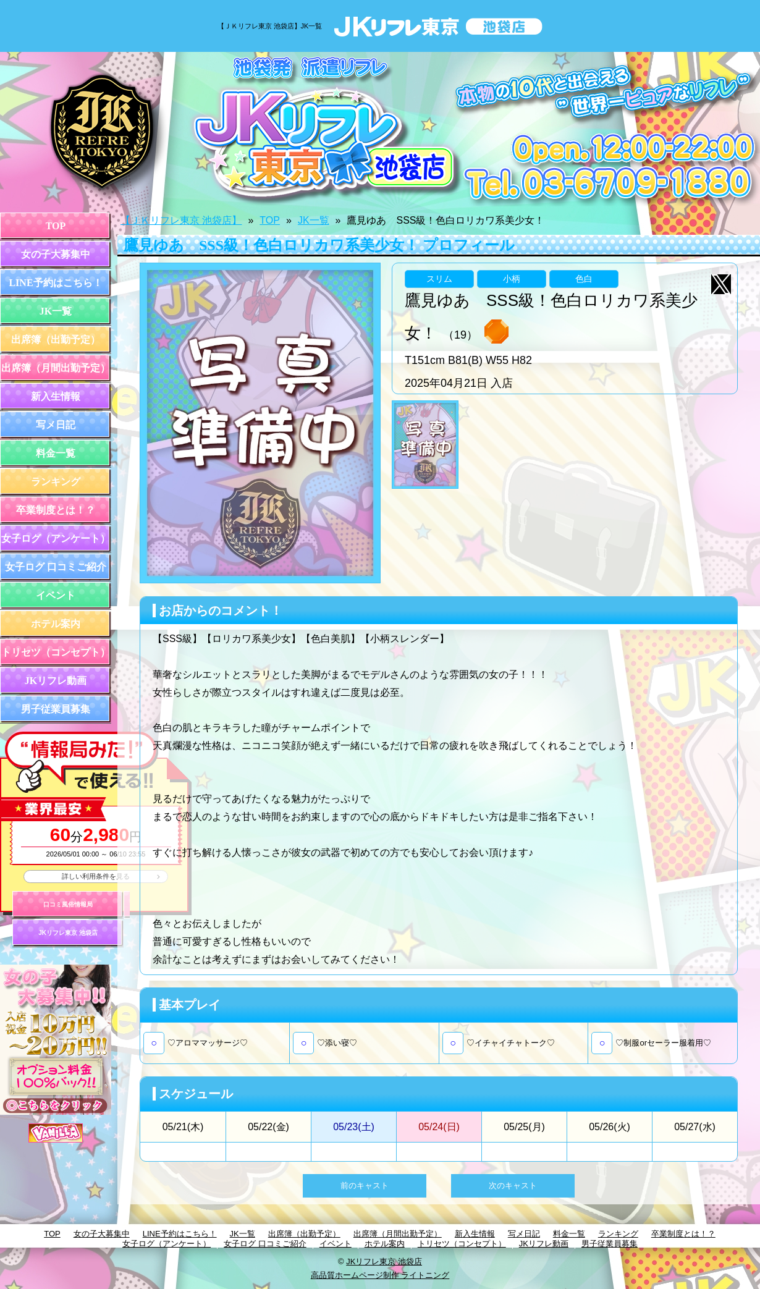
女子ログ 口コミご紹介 (55, 567)
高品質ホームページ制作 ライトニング (380, 1275)
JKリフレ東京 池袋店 (68, 932)
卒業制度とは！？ (55, 510)
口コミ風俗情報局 (68, 904)
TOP (56, 226)
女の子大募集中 (55, 254)
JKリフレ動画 (56, 680)
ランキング (55, 481)
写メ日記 (55, 425)
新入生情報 (55, 396)
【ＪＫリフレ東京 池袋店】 (181, 220)
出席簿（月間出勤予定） (55, 368)
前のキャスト (364, 1185)
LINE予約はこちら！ (55, 282)
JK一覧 (56, 311)
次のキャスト (513, 1185)
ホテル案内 (55, 624)
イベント (55, 595)
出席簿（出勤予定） (55, 339)
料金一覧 (55, 453)
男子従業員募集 (55, 709)
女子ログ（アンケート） (55, 538)
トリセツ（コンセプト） (55, 652)
